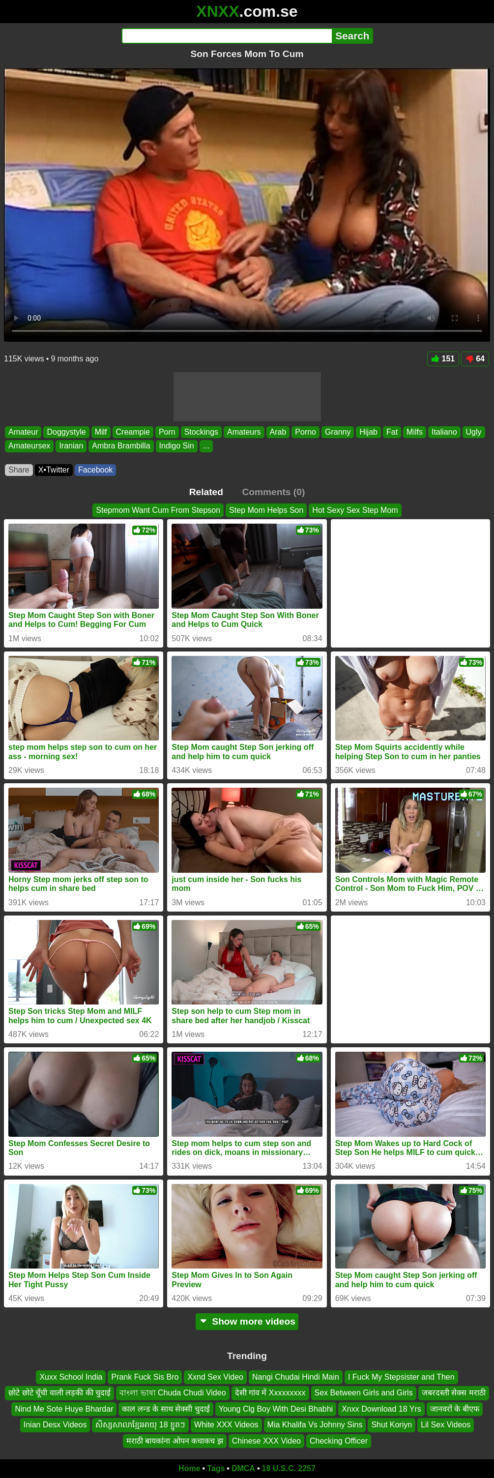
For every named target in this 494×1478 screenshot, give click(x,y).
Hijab (368, 432)
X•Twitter (53, 470)
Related (206, 492)
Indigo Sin (176, 446)
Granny (337, 432)
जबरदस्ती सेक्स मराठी (454, 1393)
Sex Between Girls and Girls (364, 1393)
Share (18, 470)
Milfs (415, 432)
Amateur (23, 432)
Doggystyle (66, 432)
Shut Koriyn (391, 1425)
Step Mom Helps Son (266, 510)
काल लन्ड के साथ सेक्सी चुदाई (165, 1409)
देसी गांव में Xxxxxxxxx (270, 1393)
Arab (278, 432)
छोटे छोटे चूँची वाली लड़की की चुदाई (59, 1393)
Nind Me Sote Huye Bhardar (64, 1409)
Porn (167, 432)
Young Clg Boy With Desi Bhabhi (276, 1409)
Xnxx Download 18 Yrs (381, 1409)
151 (443, 359)
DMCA (243, 1468)
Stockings (201, 432)
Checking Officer (339, 1441)
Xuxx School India (70, 1377)
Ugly (474, 432)
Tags (216, 1468)
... (206, 446)
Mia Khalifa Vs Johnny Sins (315, 1425)
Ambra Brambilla (121, 446)
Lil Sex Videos (445, 1425)
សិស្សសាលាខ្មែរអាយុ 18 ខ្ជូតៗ (140, 1425)
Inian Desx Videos (55, 1425)
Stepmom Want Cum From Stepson (158, 510)
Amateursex (29, 446)
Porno (305, 432)
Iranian (71, 446)
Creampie (133, 432)
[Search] (226, 36)
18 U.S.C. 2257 (289, 1468)
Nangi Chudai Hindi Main (295, 1377)
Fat (392, 432)
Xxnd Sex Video (215, 1377)
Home (189, 1468)
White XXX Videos (226, 1425)
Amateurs (244, 432)
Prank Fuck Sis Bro (144, 1377)
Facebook (95, 470)
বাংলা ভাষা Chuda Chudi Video (172, 1393)
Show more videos (247, 1321)
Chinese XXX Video (266, 1441)
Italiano (444, 432)
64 (475, 359)
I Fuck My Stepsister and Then (401, 1377)
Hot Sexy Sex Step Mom (355, 510)
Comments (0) (273, 492)
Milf (101, 432)
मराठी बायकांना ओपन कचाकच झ (174, 1441)
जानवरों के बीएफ (454, 1409)
